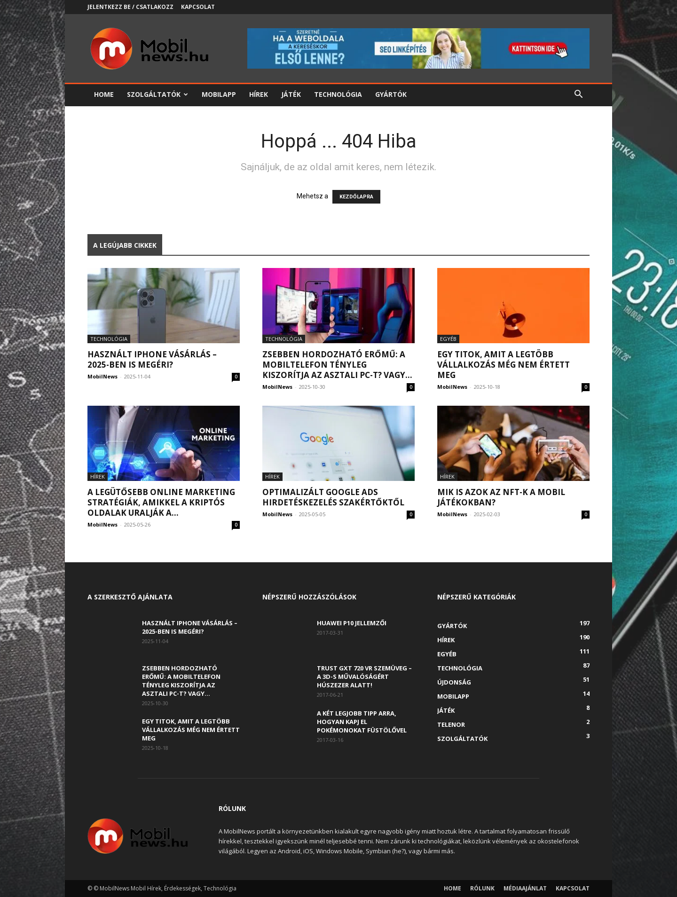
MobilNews (102, 376)
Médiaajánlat (525, 888)
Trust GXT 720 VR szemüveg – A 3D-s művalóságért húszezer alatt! (364, 676)
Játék (291, 94)
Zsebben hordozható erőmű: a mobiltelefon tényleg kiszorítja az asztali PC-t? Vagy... (337, 364)
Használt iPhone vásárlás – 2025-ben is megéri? (152, 359)
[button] (578, 95)
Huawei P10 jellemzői (351, 623)
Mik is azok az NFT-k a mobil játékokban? (501, 497)
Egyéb (448, 338)
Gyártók (391, 94)
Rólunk (482, 888)
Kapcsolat (198, 7)
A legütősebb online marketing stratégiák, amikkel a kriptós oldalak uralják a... (161, 502)
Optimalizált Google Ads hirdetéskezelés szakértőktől (333, 497)
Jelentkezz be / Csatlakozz (130, 7)
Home (104, 94)
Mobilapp (219, 94)
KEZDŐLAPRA (356, 197)
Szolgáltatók (157, 94)
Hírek (258, 94)
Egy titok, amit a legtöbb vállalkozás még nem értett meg (503, 364)
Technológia (338, 94)
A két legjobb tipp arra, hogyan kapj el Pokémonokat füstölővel (362, 721)
